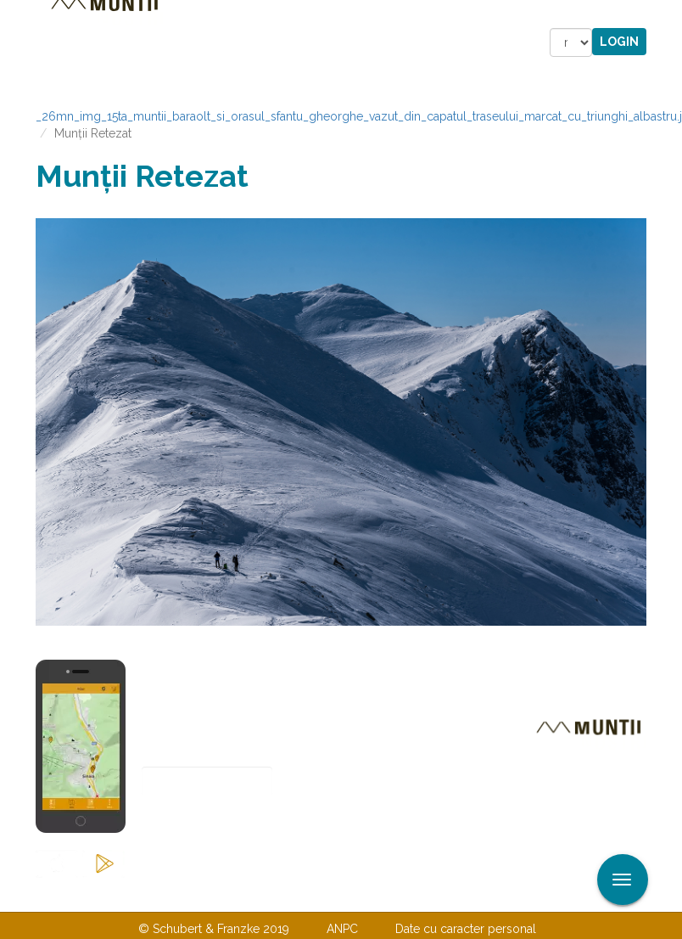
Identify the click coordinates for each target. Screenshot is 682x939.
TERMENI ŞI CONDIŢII (441, 894)
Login (619, 41)
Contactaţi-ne (211, 894)
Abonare (197, 823)
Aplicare (669, 15)
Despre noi (315, 894)
